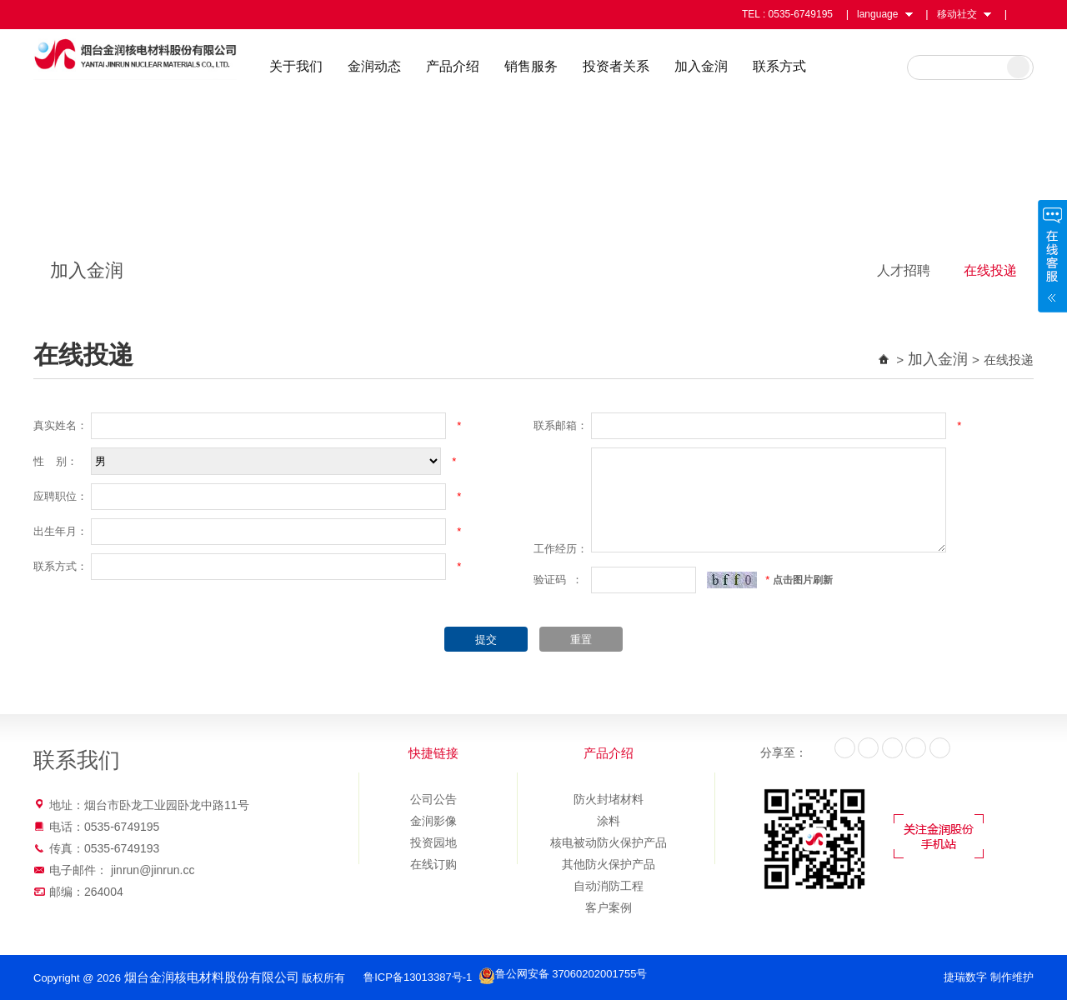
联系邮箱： (561, 425)
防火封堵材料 (609, 799)
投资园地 (433, 842)
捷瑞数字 (965, 977)
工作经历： (561, 548)
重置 (581, 639)
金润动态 (447, 66)
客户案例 (608, 907)
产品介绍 (526, 66)
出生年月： (60, 531)
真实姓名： (60, 425)
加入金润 (774, 66)
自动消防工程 (609, 885)
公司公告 (433, 799)
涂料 (608, 821)
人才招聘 (903, 270)
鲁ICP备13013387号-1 (396, 977)
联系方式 (852, 66)
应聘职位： (60, 496)
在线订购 (433, 864)
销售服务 (604, 66)
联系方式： (60, 566)
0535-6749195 (801, 14)
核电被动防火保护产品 (608, 842)
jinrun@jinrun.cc (153, 870)
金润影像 (433, 821)
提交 (486, 639)
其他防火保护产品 (608, 864)
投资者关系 (689, 66)
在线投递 (990, 270)
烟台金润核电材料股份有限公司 (176, 65)
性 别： (55, 461)
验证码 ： (558, 579)
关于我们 (369, 66)
